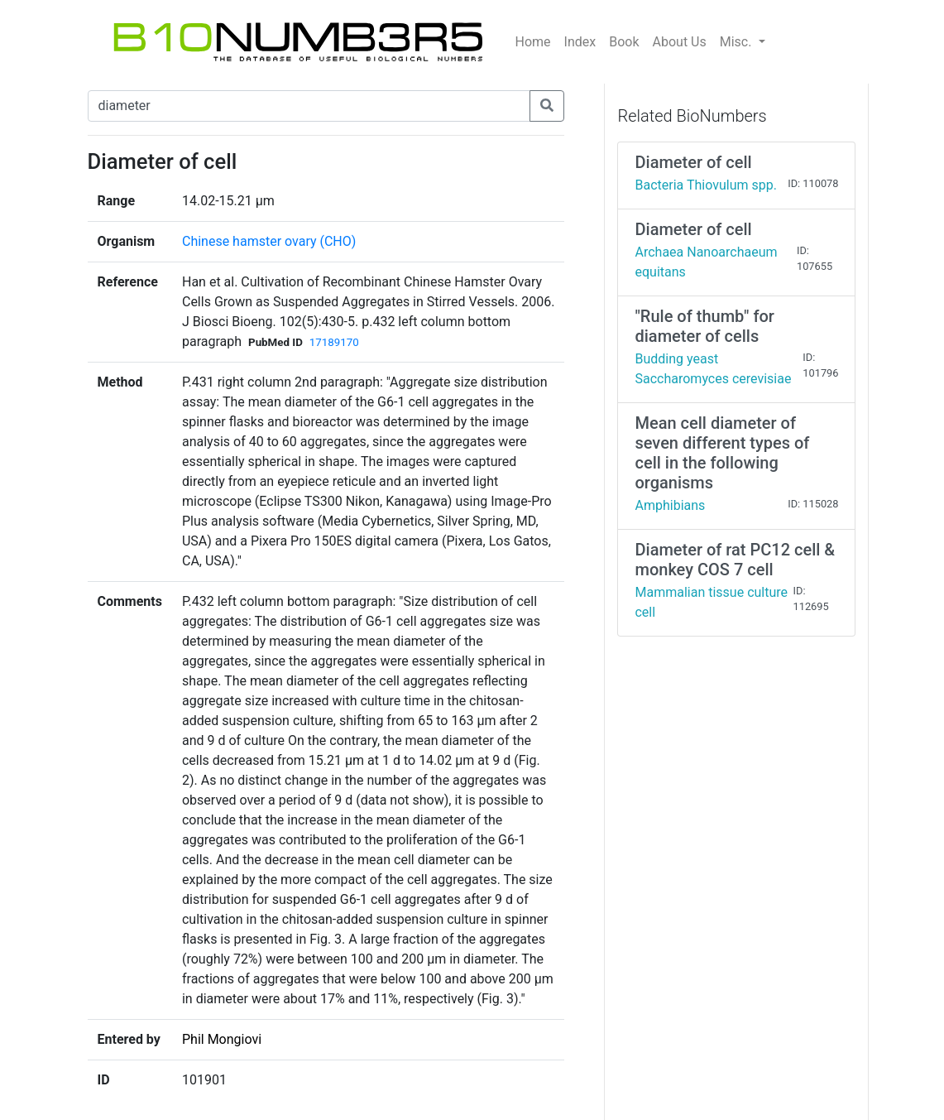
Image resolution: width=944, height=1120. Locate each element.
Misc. (737, 42)
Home (533, 42)
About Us (680, 42)
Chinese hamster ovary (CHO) (269, 241)
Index (580, 42)
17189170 (334, 342)
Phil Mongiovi (221, 1039)
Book (624, 42)
